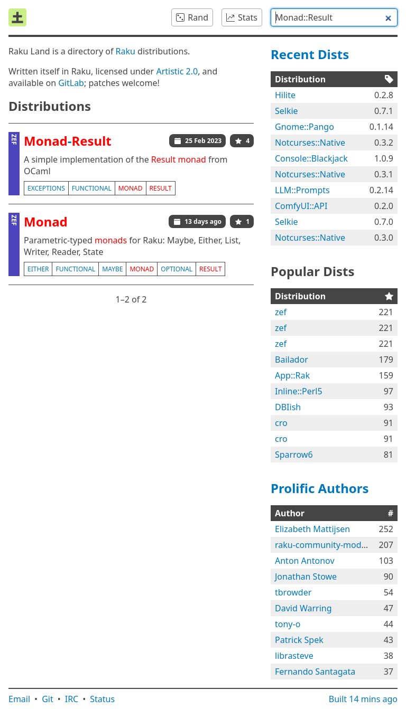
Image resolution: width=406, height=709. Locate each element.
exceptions (46, 188)
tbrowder (293, 592)
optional (176, 268)
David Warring (303, 608)
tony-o (287, 624)
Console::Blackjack (311, 158)
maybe (112, 268)
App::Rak (292, 375)
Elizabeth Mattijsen (312, 529)
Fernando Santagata (315, 671)
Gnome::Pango (304, 127)
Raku (125, 51)
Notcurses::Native (310, 142)
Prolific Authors (320, 488)
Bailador (291, 359)
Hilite (285, 95)
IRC (72, 699)
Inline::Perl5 (298, 391)
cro (281, 423)
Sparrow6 (294, 454)
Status (102, 699)
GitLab (71, 83)
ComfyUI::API (301, 206)
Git (47, 699)
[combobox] (334, 17)
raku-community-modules (326, 545)
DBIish (288, 407)
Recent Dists (310, 54)
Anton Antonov (305, 560)
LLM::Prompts (302, 190)
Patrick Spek (299, 640)
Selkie (286, 111)
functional (92, 188)
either (38, 268)
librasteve (294, 655)
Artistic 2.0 (177, 71)
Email (19, 699)
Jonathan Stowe (306, 576)
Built (363, 699)
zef (281, 312)
